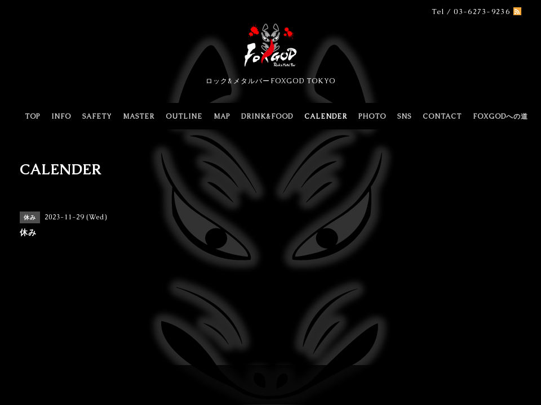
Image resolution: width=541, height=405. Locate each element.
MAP (222, 116)
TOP (32, 116)
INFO (61, 116)
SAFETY (97, 116)
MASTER (138, 116)
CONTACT (442, 116)
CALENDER (325, 116)
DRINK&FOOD (267, 116)
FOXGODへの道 (500, 116)
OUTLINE (184, 116)
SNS (404, 116)
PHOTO (372, 116)
